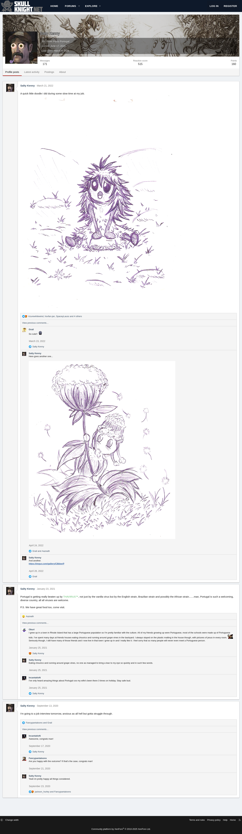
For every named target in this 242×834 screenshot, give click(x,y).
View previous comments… (47, 326)
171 (56, 67)
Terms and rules (182, 820)
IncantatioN (46, 684)
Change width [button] (27, 820)
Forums (82, 7)
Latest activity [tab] (43, 75)
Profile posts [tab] (24, 75)
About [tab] (74, 75)
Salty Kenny (39, 89)
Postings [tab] (61, 75)
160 (222, 67)
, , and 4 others (67, 319)
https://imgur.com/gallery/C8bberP (58, 567)
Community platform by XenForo (121, 829)
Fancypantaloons (49, 764)
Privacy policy (198, 820)
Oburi (43, 633)
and (53, 554)
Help (210, 820)
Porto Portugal (73, 44)
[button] (90, 8)
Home (66, 7)
